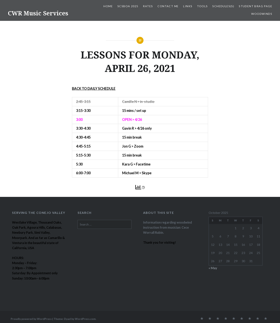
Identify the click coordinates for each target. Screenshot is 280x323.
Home (108, 6)
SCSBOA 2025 (127, 6)
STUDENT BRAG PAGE (255, 6)
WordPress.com (85, 318)
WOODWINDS (261, 13)
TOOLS (202, 6)
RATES (148, 6)
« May (213, 268)
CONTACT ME (168, 6)
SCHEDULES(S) (223, 6)
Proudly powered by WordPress (31, 318)
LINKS (187, 6)
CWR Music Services (38, 13)
